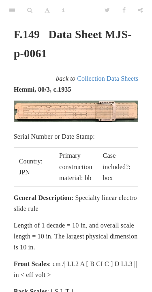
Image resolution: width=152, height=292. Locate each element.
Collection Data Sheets (107, 78)
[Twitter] (107, 10)
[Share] (140, 10)
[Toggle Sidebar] (12, 10)
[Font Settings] (47, 10)
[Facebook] (124, 10)
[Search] (30, 10)
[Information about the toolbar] (63, 10)
